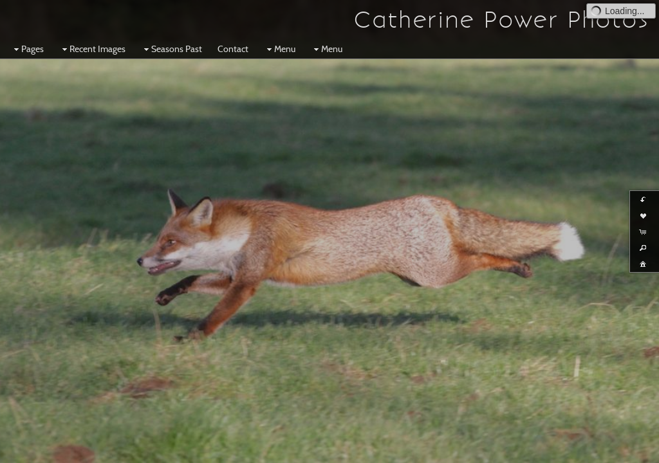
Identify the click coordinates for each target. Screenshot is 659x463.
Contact (233, 49)
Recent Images (92, 49)
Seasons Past (171, 49)
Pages (27, 49)
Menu (279, 49)
